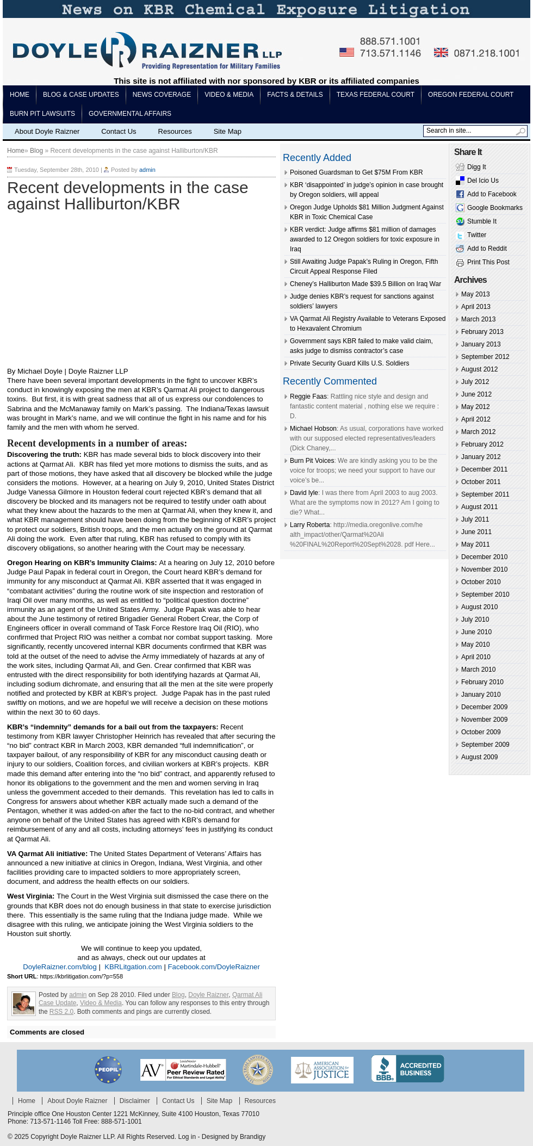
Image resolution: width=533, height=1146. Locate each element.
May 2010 (475, 644)
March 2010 (478, 669)
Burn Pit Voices (312, 460)
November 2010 (484, 569)
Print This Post (488, 262)
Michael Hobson (313, 428)
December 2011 (484, 469)
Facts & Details (295, 94)
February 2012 (482, 444)
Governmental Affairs (130, 113)
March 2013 (478, 319)
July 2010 (475, 619)
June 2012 (476, 394)
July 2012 (475, 382)
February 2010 (482, 682)
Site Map (227, 131)
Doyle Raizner (208, 995)
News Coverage (162, 94)
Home (19, 94)
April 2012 (476, 419)
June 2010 (476, 632)
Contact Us (118, 131)
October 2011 (481, 482)
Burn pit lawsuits (42, 113)
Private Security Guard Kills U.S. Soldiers (349, 363)
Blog (36, 150)
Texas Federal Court (375, 94)
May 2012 (475, 407)
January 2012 (481, 457)
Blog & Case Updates (81, 94)
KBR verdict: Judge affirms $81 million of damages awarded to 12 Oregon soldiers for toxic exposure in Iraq (364, 239)
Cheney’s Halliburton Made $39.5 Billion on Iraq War (365, 284)
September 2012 (485, 357)
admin (147, 169)
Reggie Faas (308, 396)
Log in (187, 1137)
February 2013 (482, 332)
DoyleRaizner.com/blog (60, 967)
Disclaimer (135, 1101)
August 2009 (479, 757)
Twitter (476, 235)
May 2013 (475, 294)
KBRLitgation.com (133, 967)
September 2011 (485, 494)
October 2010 (481, 582)
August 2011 (479, 507)
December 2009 (484, 707)
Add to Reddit (487, 248)
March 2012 (478, 432)
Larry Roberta (310, 525)
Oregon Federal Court (470, 94)
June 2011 (476, 532)
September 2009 (485, 744)
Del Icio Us (483, 180)
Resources (175, 131)
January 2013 (481, 344)
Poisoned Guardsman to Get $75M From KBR (356, 172)
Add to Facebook (492, 194)
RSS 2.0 (61, 1011)
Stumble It (482, 221)
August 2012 (479, 369)
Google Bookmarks (495, 208)
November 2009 (484, 719)
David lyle (304, 493)
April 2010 (476, 657)
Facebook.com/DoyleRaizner (214, 967)
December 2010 (484, 557)
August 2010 (479, 607)
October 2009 (481, 732)
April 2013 (476, 307)
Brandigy (252, 1137)
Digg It (476, 167)
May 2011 (475, 544)
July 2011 (475, 519)
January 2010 (481, 694)
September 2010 (485, 594)
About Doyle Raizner (47, 131)
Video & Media (228, 94)
